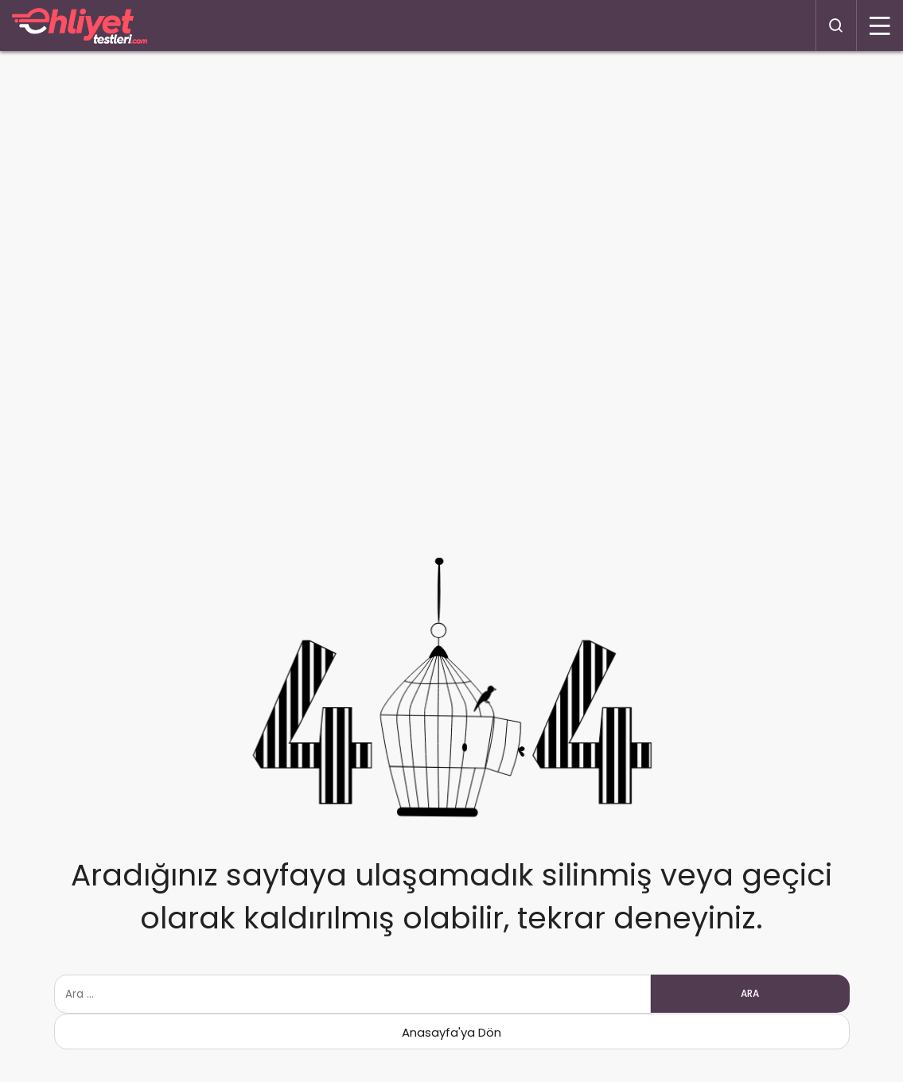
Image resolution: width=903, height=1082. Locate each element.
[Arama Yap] (836, 25)
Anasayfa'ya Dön (451, 1032)
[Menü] (879, 25)
